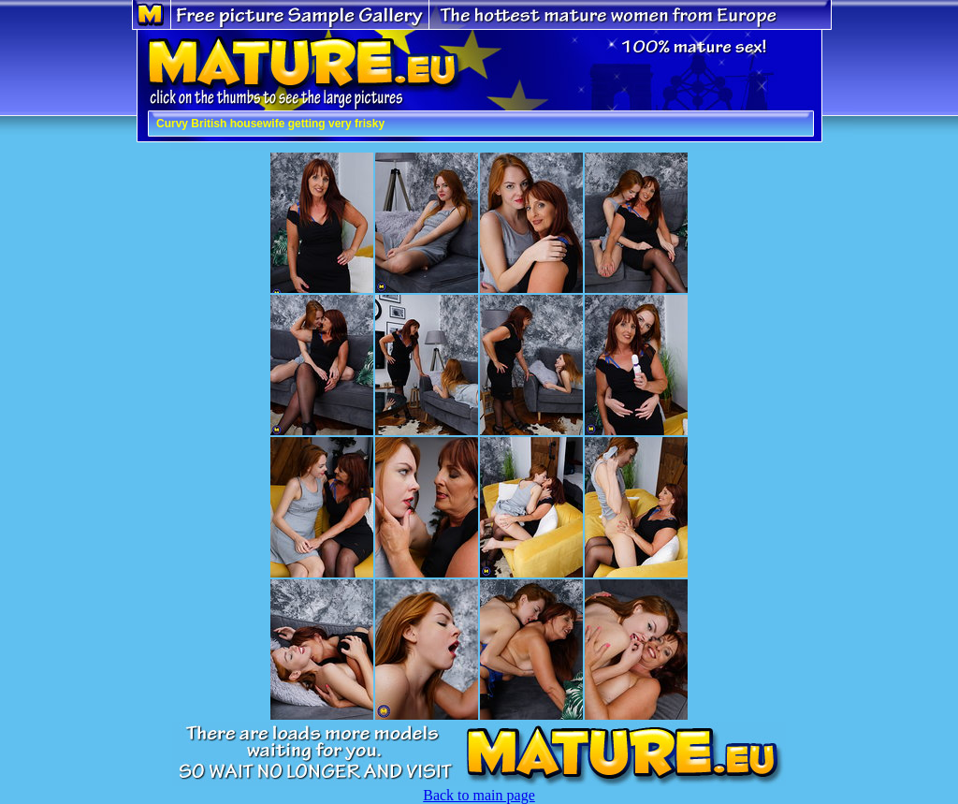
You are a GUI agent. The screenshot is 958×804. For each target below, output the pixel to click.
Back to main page (479, 795)
